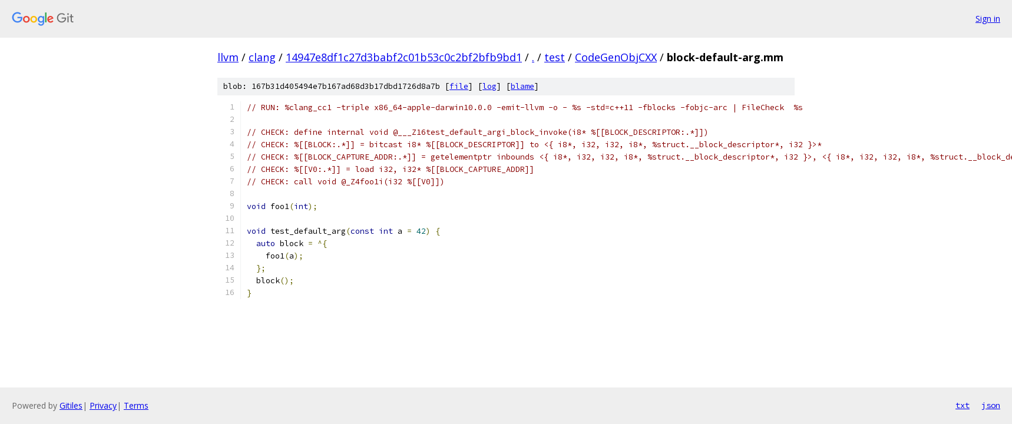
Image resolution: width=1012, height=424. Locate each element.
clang (262, 57)
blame (522, 86)
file (458, 86)
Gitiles (70, 405)
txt (962, 405)
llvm (228, 57)
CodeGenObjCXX (616, 57)
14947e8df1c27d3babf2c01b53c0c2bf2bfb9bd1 (404, 57)
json (990, 405)
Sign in (987, 18)
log (489, 86)
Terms (136, 405)
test (554, 57)
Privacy (103, 405)
